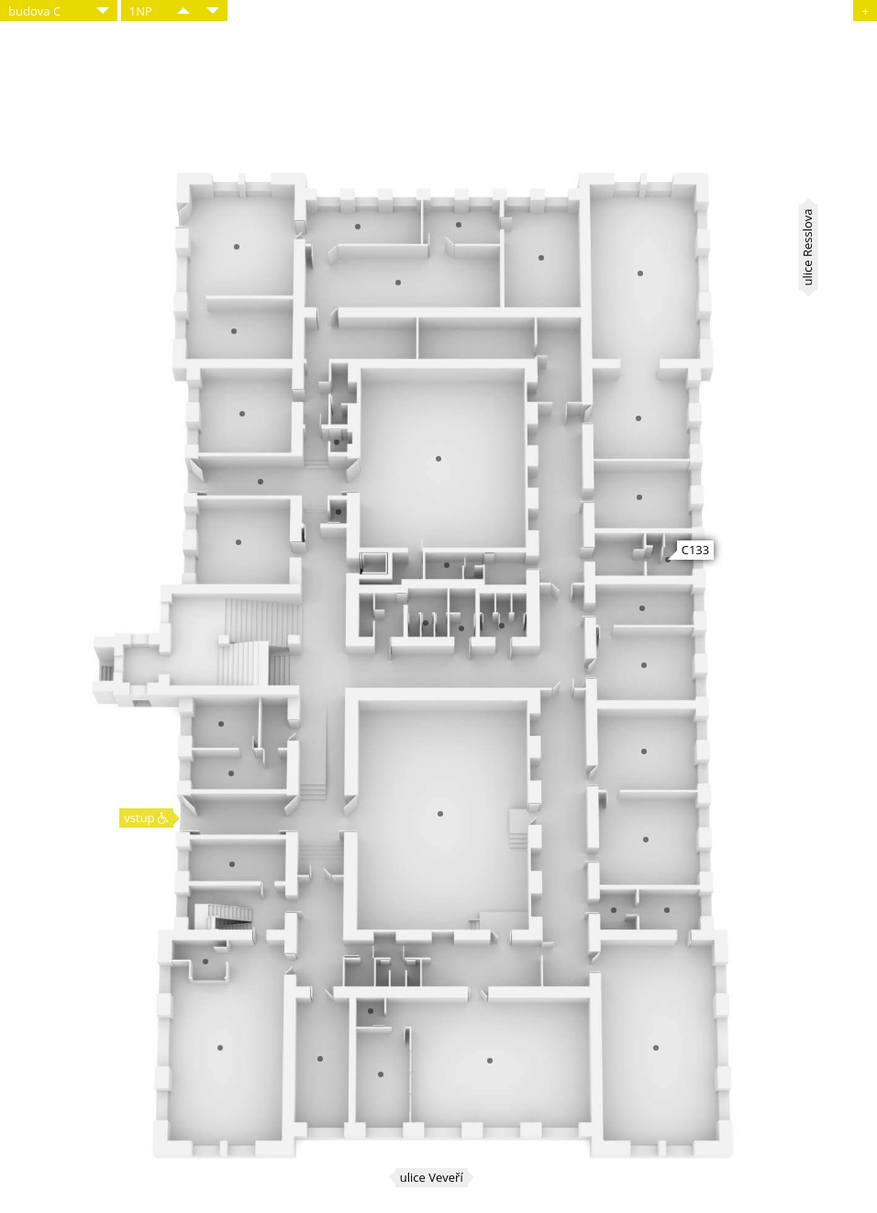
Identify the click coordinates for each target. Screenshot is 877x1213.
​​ (183, 10)
